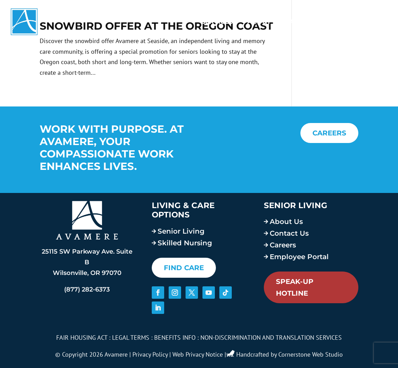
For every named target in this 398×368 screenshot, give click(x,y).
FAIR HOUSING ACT (81, 337)
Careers (300, 21)
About (259, 21)
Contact (371, 21)
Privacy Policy (150, 354)
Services (217, 21)
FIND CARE (184, 268)
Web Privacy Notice (197, 354)
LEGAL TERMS (130, 337)
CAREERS (329, 133)
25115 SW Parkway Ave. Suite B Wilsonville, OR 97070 (87, 262)
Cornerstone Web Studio (310, 354)
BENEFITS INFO (175, 337)
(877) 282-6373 (87, 289)
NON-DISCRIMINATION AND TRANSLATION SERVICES (271, 337)
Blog (339, 21)
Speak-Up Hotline (295, 287)
